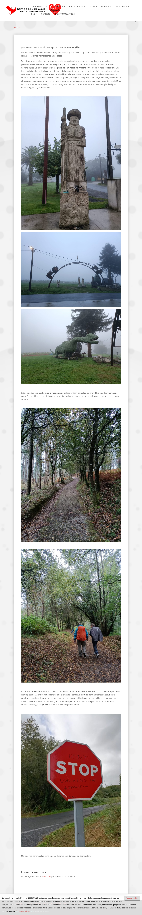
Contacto (45, 14)
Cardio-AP (58, 6)
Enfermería (121, 6)
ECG (47, 6)
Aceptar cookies (132, 898)
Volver (17, 27)
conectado (46, 876)
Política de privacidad (24, 911)
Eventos (105, 6)
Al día (92, 6)
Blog (33, 14)
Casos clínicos (76, 6)
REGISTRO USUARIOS (64, 14)
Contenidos (36, 6)
